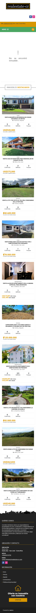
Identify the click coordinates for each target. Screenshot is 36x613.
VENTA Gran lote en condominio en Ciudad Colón (18, 449)
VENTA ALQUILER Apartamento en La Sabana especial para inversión (18, 284)
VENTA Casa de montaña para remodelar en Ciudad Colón (18, 159)
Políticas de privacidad (9, 582)
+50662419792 (8, 23)
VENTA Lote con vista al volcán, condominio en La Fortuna (18, 201)
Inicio (4, 572)
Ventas (5, 574)
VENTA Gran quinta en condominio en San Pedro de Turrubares (18, 491)
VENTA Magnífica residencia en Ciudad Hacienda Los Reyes (18, 118)
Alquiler (5, 577)
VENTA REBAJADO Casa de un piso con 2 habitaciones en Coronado (18, 242)
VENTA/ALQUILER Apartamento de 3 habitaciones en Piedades (18, 367)
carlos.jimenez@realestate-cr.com (12, 559)
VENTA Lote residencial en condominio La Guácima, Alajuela (18, 408)
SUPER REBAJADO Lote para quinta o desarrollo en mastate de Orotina (18, 325)
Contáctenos (7, 579)
